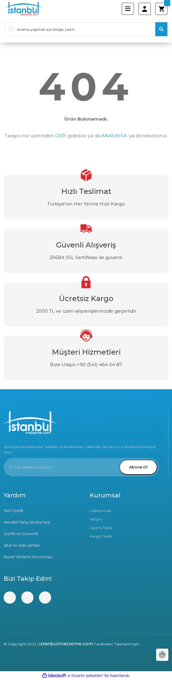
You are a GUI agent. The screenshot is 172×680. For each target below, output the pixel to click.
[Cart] (161, 9)
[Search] (86, 29)
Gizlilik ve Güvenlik (21, 533)
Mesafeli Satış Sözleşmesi (27, 522)
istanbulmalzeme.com (66, 644)
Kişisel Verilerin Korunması (28, 557)
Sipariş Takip (101, 527)
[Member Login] (145, 9)
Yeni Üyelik (13, 510)
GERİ (60, 135)
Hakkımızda (100, 510)
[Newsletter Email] (81, 467)
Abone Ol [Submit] (138, 467)
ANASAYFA (114, 135)
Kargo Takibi (101, 536)
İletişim (96, 519)
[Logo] (23, 9)
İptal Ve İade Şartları (22, 545)
